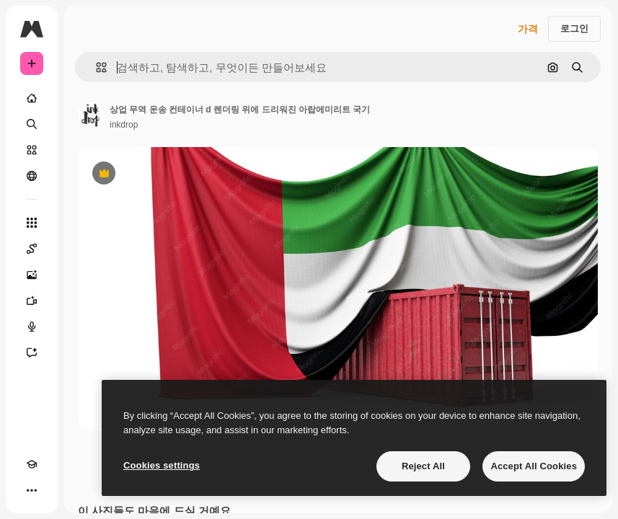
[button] (95, 67)
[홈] (31, 98)
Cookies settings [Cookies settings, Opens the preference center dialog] (161, 465)
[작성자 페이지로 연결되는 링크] (91, 115)
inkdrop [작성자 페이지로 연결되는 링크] (124, 125)
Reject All (423, 466)
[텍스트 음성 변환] (31, 326)
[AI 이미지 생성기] (31, 274)
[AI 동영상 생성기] (31, 300)
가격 (528, 29)
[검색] (31, 124)
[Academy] (31, 464)
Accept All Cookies (533, 466)
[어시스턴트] (31, 352)
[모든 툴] (31, 222)
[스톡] (31, 149)
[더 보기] (31, 490)
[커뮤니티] (31, 175)
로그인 (574, 28)
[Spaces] (31, 248)
